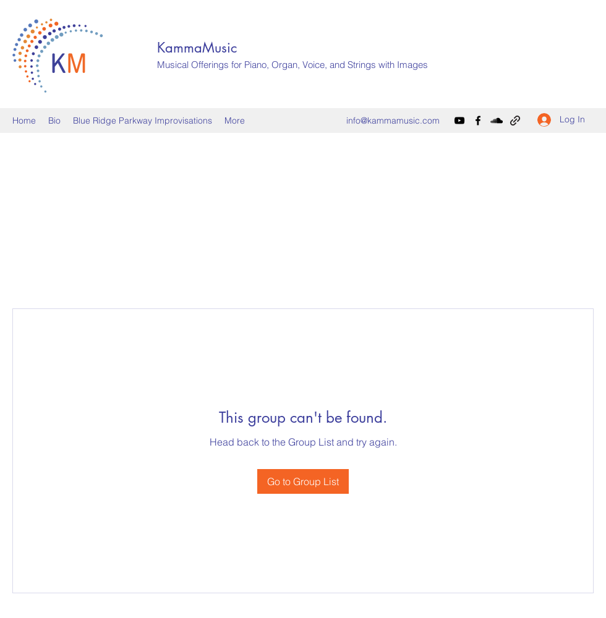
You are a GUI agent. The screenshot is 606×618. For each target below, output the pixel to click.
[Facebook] (478, 120)
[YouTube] (459, 120)
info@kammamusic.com (393, 120)
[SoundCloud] (496, 120)
